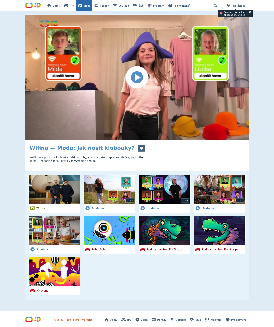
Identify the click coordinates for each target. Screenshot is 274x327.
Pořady (101, 5)
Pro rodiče (86, 319)
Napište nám (72, 319)
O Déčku (58, 319)
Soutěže (120, 5)
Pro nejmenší (179, 5)
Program (155, 5)
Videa (83, 5)
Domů (53, 5)
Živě (137, 5)
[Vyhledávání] (215, 5)
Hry (69, 5)
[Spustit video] (137, 77)
